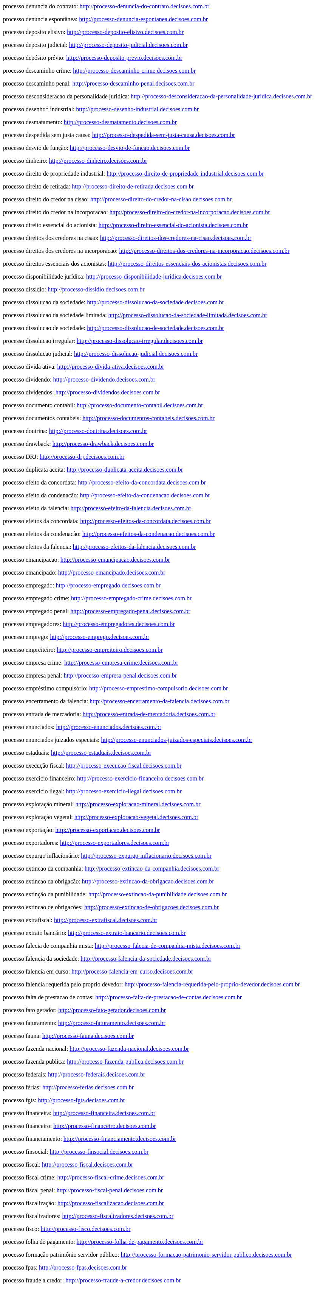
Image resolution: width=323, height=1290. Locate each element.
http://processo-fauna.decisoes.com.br (88, 1036)
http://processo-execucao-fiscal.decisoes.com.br (124, 765)
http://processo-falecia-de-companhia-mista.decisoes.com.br (167, 946)
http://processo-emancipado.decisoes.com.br (111, 572)
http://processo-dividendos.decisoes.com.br (108, 392)
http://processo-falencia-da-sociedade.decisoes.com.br (145, 958)
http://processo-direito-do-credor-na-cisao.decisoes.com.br (161, 199)
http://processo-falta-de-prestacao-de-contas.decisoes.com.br (168, 997)
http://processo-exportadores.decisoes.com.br (114, 843)
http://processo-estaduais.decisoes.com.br (101, 752)
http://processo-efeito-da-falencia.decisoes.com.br (131, 508)
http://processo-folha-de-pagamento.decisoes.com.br (140, 1242)
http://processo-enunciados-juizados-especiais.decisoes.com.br (176, 740)
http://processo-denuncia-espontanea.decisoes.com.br (143, 19)
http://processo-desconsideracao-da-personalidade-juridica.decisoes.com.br (221, 96)
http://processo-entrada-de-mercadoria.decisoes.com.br (149, 714)
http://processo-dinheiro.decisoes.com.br (98, 160)
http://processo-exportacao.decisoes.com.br (108, 830)
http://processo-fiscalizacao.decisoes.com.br (110, 1203)
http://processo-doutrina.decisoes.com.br (98, 431)
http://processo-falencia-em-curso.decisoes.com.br (132, 971)
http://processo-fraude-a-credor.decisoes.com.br (123, 1280)
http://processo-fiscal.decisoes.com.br (87, 1164)
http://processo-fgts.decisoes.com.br (81, 1100)
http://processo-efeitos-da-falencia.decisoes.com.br (134, 547)
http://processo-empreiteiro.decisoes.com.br (109, 650)
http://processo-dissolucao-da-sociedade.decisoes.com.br (155, 302)
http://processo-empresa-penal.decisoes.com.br (120, 675)
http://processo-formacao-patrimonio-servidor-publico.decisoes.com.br (206, 1254)
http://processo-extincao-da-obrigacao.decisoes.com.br (148, 881)
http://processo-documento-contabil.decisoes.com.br (140, 405)
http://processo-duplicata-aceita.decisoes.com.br (124, 469)
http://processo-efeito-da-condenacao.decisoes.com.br (145, 495)
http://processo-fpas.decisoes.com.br (83, 1267)
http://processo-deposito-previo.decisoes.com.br (124, 58)
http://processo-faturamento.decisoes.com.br (111, 1023)
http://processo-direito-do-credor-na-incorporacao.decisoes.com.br (190, 212)
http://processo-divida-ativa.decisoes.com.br (110, 366)
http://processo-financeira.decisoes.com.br (104, 1113)
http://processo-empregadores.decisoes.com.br (119, 624)
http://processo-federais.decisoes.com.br (96, 1074)
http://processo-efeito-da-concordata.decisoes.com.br (142, 482)
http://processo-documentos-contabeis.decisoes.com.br (148, 418)
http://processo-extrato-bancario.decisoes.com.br (126, 933)
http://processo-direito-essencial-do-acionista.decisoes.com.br (173, 225)
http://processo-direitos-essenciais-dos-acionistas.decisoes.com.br (187, 263)
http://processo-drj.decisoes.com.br (82, 456)
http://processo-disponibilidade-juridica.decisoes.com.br (154, 276)
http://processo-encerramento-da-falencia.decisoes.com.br (159, 701)
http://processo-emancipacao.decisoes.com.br (115, 559)
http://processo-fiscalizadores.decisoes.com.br (117, 1216)
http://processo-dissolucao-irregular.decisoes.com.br (140, 341)
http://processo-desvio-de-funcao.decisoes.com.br (130, 148)
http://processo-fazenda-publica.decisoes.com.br (125, 1061)
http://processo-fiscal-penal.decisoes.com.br (110, 1190)
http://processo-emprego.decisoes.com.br (99, 637)
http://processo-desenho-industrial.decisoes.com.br (137, 109)
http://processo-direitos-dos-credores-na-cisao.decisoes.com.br (175, 238)
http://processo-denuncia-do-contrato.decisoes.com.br (144, 6)
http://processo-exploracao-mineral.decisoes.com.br (137, 804)
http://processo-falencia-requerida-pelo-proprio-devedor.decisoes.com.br (212, 984)
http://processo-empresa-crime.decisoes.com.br (121, 662)
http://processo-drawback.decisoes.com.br (103, 444)
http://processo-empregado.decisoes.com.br (108, 585)
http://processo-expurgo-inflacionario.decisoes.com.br (146, 855)
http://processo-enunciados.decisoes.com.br (108, 727)
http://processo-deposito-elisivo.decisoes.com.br (125, 32)
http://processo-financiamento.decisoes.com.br (119, 1139)
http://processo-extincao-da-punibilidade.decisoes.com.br (157, 894)
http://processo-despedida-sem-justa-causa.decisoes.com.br (163, 135)
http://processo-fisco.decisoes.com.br (86, 1229)
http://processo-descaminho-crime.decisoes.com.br (134, 70)
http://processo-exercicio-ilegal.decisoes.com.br (124, 791)
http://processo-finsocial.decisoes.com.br (99, 1151)
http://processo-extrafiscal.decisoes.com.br (105, 920)
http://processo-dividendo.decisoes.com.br (104, 379)
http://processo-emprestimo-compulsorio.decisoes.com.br (158, 688)
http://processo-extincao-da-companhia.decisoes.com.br (152, 868)
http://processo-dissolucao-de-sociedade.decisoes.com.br (155, 328)
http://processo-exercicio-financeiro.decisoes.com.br (140, 778)
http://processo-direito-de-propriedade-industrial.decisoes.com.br (185, 173)
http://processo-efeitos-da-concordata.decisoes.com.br (145, 521)
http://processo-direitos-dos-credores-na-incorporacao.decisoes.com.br (204, 251)
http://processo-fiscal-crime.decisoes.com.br (110, 1177)
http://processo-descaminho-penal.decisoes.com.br (134, 83)
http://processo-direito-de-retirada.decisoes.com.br (133, 186)
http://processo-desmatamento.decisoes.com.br (120, 122)
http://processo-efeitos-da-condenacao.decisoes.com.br (148, 534)
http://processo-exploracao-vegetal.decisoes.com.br (136, 817)
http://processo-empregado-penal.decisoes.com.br (130, 611)
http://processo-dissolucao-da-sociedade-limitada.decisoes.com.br (187, 315)
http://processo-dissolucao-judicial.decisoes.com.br (136, 354)
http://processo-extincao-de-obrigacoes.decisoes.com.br (151, 907)
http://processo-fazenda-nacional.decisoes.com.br (129, 1048)
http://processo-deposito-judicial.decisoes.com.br (128, 45)
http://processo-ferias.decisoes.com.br (88, 1087)
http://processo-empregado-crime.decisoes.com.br (131, 598)
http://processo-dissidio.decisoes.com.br (96, 289)
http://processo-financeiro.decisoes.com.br (104, 1126)
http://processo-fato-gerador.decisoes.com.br (112, 1010)
